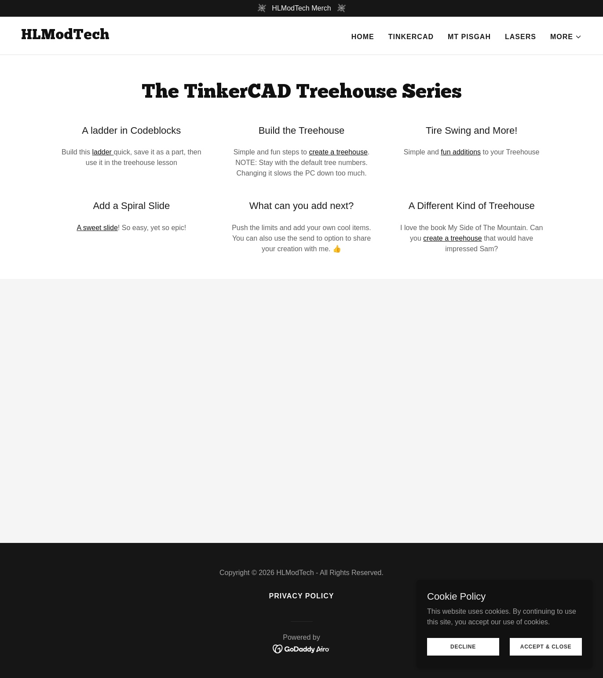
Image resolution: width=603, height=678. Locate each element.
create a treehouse (338, 152)
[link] (65, 36)
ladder (102, 152)
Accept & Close (546, 646)
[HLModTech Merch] (301, 8)
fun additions (461, 152)
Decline (463, 646)
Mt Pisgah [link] (469, 36)
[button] (566, 37)
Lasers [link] (520, 36)
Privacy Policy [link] (301, 596)
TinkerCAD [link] (411, 36)
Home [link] (362, 36)
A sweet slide (97, 227)
